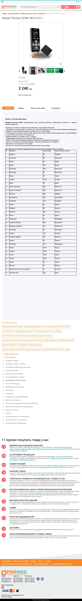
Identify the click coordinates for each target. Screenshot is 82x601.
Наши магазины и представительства (17, 564)
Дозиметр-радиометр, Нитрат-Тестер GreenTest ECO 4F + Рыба (47, 326)
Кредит (33, 561)
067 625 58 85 (18, 580)
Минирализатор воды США (15, 387)
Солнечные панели (12, 370)
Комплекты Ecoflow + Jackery (15, 364)
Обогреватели (10, 357)
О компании (6, 561)
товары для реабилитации (36, 449)
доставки (41, 475)
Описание (8, 108)
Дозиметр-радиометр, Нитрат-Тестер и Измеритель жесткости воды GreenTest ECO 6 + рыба (36, 349)
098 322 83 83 (18, 582)
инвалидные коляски (53, 449)
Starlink (8, 413)
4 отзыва (32, 84)
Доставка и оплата (21, 561)
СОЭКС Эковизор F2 (50, 340)
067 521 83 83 (29, 578)
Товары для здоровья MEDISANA (17, 396)
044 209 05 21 (6, 582)
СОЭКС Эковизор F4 (67, 340)
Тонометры (10, 393)
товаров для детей (26, 460)
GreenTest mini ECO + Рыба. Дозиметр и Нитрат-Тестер (22, 340)
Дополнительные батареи (14, 373)
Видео (21, 108)
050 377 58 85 (29, 580)
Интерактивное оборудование (16, 423)
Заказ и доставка (38, 108)
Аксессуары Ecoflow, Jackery (15, 377)
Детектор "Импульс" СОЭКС (13, 326)
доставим (37, 529)
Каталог (70, 7)
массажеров (14, 460)
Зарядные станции (12, 360)
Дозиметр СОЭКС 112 (10, 345)
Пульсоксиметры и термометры (16, 420)
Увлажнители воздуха (13, 400)
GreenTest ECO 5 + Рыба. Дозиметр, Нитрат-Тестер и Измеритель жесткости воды (32, 331)
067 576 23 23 (6, 580)
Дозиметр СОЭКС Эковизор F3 (31, 345)
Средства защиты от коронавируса (17, 416)
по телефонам (37, 493)
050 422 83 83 (18, 578)
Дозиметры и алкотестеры (16, 380)
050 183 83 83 (6, 578)
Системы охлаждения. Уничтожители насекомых (22, 403)
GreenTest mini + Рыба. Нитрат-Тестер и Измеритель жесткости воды (27, 336)
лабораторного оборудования (61, 458)
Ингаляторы (10, 390)
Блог (40, 561)
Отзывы (56, 108)
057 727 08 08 (29, 582)
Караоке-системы (12, 410)
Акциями (47, 467)
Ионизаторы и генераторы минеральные (19, 406)
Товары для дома (10, 354)
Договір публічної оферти (61, 564)
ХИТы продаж (58, 465)
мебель (23, 449)
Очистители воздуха (12, 383)
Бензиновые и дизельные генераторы (18, 367)
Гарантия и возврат (41, 564)
